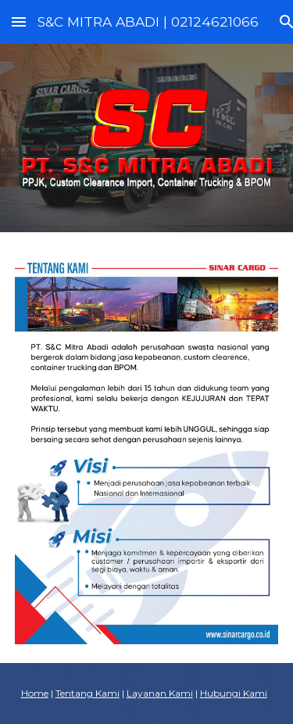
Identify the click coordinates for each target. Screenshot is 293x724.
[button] (19, 21)
